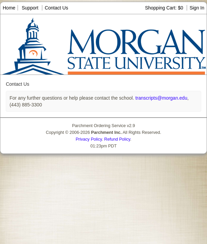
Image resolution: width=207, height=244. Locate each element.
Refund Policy (117, 139)
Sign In (196, 8)
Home (9, 8)
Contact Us (56, 8)
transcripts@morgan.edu (160, 98)
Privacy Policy (89, 139)
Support (30, 8)
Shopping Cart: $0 (165, 8)
